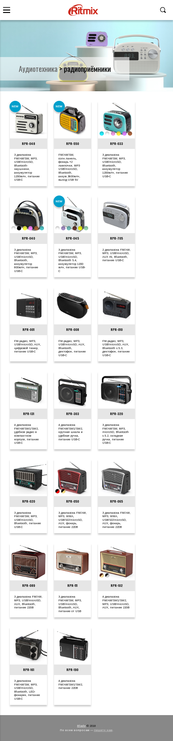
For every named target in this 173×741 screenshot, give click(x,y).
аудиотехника (38, 68)
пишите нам (103, 730)
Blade (81, 725)
